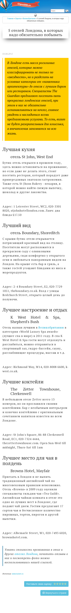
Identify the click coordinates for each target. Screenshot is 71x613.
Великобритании (51, 327)
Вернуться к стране (54, 593)
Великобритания (29, 18)
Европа (18, 18)
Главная (10, 18)
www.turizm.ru (17, 574)
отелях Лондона (26, 554)
